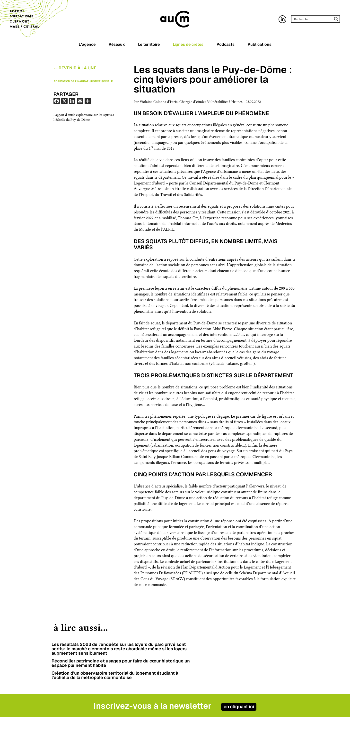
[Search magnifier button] (336, 21)
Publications (259, 46)
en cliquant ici (250, 693)
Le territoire (149, 46)
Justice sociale (101, 82)
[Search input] (312, 21)
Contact (237, 724)
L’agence (87, 46)
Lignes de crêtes (188, 46)
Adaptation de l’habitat (70, 82)
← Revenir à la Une (74, 69)
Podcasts (226, 46)
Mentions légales (245, 730)
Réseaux (117, 46)
